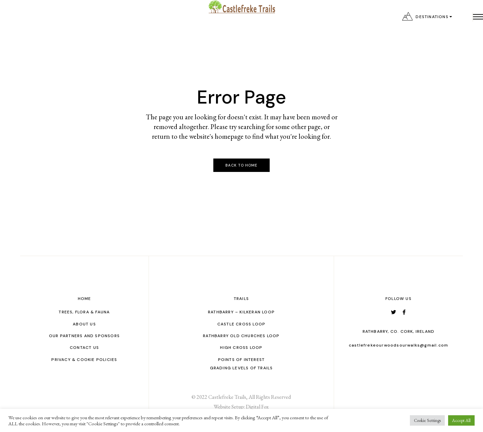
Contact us (84, 347)
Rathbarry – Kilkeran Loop (241, 312)
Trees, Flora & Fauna (84, 312)
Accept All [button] (461, 420)
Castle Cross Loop (241, 324)
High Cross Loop (241, 347)
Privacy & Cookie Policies (84, 359)
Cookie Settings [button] (427, 420)
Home (84, 298)
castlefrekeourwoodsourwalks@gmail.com (398, 345)
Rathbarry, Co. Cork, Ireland (399, 331)
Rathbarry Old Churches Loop (241, 335)
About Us (84, 324)
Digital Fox (257, 406)
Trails (241, 298)
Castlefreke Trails (227, 396)
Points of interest (241, 359)
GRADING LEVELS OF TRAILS (241, 368)
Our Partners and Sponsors (84, 335)
